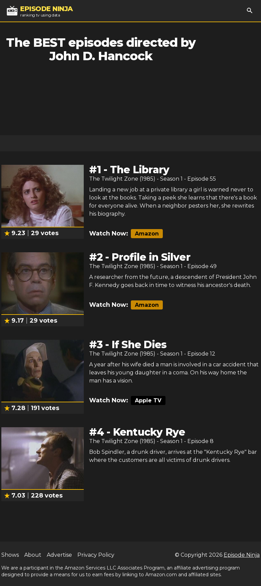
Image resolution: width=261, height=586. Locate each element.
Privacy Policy (95, 555)
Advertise (59, 555)
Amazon (147, 233)
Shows (10, 555)
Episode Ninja (242, 555)
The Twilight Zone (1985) (122, 179)
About (32, 555)
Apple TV (148, 400)
